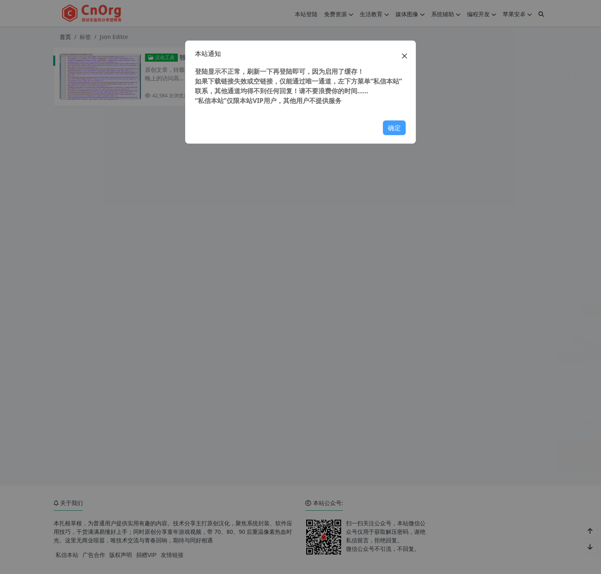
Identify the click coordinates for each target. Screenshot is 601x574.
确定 (394, 127)
